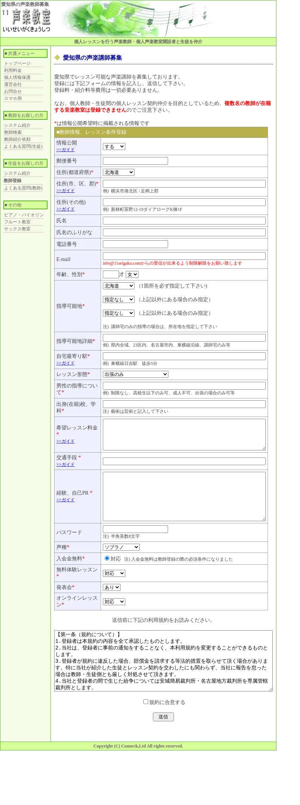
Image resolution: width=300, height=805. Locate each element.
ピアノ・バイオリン (24, 214)
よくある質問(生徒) (23, 146)
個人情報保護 (17, 77)
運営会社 (13, 84)
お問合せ (13, 91)
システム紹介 (17, 125)
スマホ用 (13, 98)
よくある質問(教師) (23, 188)
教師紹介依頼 (17, 139)
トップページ (17, 63)
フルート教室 (17, 221)
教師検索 (13, 132)
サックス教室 (17, 228)
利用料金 (13, 70)
